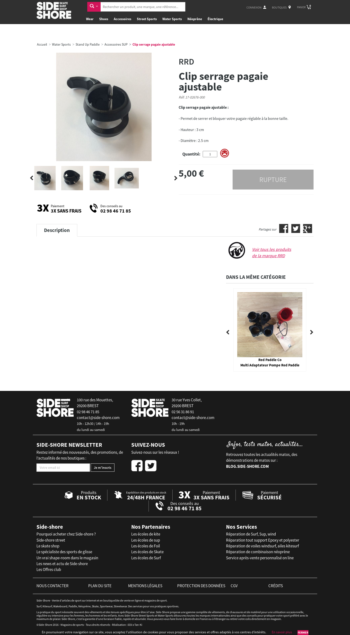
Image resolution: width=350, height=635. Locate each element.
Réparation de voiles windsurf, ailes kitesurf (262, 546)
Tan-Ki (138, 625)
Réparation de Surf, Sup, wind (251, 534)
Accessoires (122, 19)
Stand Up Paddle (88, 44)
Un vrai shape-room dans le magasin (67, 558)
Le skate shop (47, 546)
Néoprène (194, 19)
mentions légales (145, 585)
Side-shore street (50, 540)
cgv (234, 585)
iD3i (130, 625)
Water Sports (172, 19)
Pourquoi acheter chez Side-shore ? (66, 534)
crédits (275, 585)
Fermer (303, 632)
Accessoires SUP (116, 44)
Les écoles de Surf (146, 558)
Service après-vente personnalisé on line (260, 558)
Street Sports (147, 19)
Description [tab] (57, 230)
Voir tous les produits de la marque (271, 252)
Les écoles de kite (145, 534)
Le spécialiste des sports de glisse (64, 551)
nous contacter (52, 585)
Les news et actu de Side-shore (62, 563)
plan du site (100, 585)
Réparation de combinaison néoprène (258, 551)
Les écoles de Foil (145, 546)
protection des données (201, 585)
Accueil (42, 44)
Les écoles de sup (145, 540)
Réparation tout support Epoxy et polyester (262, 540)
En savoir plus (282, 632)
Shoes (103, 19)
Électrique (215, 19)
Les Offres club (48, 569)
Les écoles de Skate (147, 551)
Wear (90, 19)
